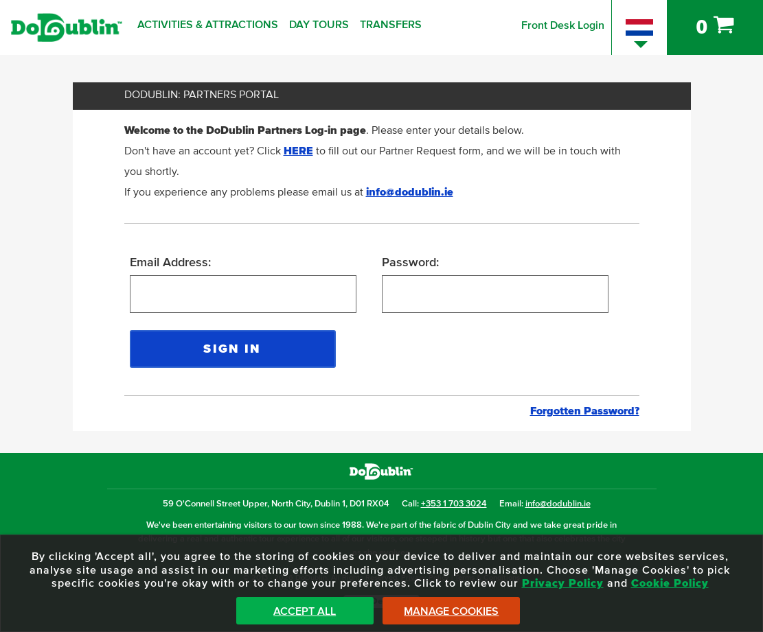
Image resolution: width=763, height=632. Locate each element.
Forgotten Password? (584, 411)
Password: (410, 263)
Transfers (391, 24)
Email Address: (170, 263)
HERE (298, 150)
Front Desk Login (562, 25)
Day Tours (319, 24)
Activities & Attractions (207, 24)
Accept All (304, 611)
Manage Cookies (451, 611)
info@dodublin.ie (409, 192)
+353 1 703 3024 (454, 504)
